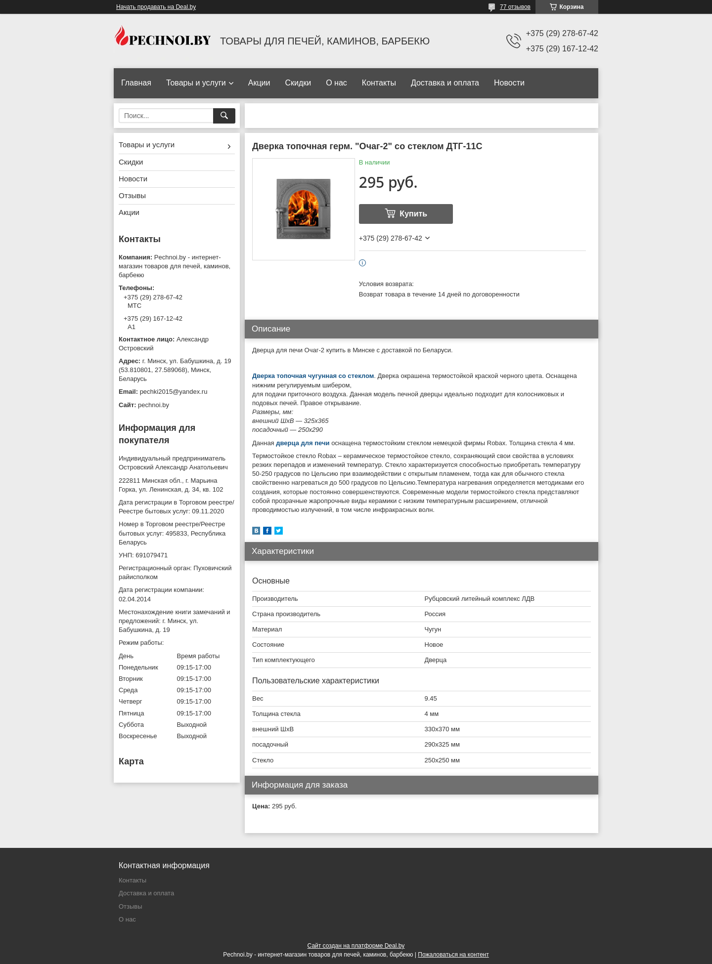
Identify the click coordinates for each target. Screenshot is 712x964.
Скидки (298, 83)
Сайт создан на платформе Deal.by (356, 945)
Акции (259, 83)
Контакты (379, 83)
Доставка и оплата (445, 83)
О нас (336, 83)
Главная (136, 83)
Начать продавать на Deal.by (156, 6)
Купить (413, 214)
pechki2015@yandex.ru (174, 391)
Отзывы (132, 195)
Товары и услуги (196, 83)
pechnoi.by (153, 405)
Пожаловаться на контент (453, 954)
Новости (509, 83)
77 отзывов (515, 6)
